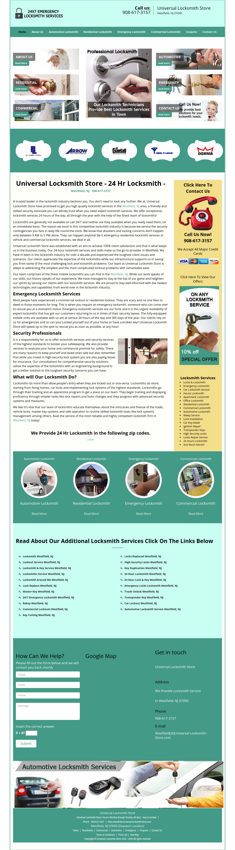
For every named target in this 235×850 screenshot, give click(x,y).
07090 (90, 439)
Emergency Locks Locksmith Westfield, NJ (151, 585)
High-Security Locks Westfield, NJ (145, 562)
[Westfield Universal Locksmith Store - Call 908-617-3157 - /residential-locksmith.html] (47, 84)
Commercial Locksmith (165, 32)
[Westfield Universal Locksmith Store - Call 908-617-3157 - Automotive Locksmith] (39, 505)
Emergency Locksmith (131, 32)
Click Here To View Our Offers (198, 279)
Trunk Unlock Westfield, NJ (141, 591)
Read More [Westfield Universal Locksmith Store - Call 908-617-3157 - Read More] (21, 63)
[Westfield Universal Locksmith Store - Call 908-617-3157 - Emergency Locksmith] (143, 505)
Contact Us (209, 32)
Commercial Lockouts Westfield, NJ (45, 609)
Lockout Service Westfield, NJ (41, 562)
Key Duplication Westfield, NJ (143, 568)
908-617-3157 (136, 12)
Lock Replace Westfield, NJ (40, 585)
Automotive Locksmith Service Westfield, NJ (152, 609)
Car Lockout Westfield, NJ (140, 603)
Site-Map (134, 834)
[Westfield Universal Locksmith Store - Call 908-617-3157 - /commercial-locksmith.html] (47, 110)
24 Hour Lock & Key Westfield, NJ (145, 580)
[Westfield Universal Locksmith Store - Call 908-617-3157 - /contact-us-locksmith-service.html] (190, 110)
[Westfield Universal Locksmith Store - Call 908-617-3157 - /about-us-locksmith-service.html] (47, 59)
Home (22, 32)
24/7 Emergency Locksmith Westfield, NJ (48, 597)
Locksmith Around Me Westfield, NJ (45, 580)
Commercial (102, 830)
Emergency (130, 830)
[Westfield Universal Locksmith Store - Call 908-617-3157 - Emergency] (169, 82)
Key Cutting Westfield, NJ (39, 615)
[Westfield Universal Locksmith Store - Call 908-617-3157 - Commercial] (27, 108)
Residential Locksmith (98, 32)
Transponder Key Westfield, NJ (143, 597)
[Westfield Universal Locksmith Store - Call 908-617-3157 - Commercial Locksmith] (196, 505)
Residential (87, 830)
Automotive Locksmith (63, 32)
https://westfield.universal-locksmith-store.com (129, 821)
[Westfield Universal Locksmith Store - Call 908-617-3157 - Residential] (26, 82)
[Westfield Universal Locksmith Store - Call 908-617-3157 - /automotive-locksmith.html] (190, 59)
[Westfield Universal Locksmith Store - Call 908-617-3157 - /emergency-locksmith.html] (190, 84)
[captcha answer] (31, 733)
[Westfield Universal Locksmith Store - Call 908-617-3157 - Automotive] (170, 57)
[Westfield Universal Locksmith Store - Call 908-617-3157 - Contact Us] (169, 108)
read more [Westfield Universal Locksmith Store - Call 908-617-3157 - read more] (21, 88)
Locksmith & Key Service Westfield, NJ (47, 568)
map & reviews (149, 817)
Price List (122, 834)
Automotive (116, 830)
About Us (37, 32)
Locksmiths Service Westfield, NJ (43, 574)
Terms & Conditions (105, 834)
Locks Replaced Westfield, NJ (142, 556)
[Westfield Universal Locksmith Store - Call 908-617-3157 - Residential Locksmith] (91, 505)
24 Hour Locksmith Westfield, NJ (145, 574)
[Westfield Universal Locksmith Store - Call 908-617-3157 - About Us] (24, 57)
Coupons (191, 32)
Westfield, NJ (80, 191)
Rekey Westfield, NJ (35, 603)
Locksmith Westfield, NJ (38, 556)
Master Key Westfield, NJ (38, 591)
